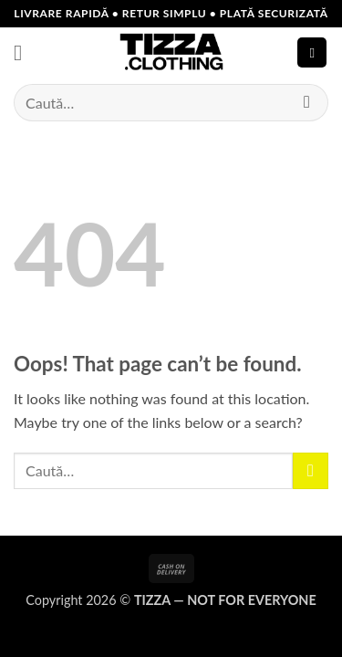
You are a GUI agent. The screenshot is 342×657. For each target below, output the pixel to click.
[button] (25, 52)
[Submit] (307, 102)
